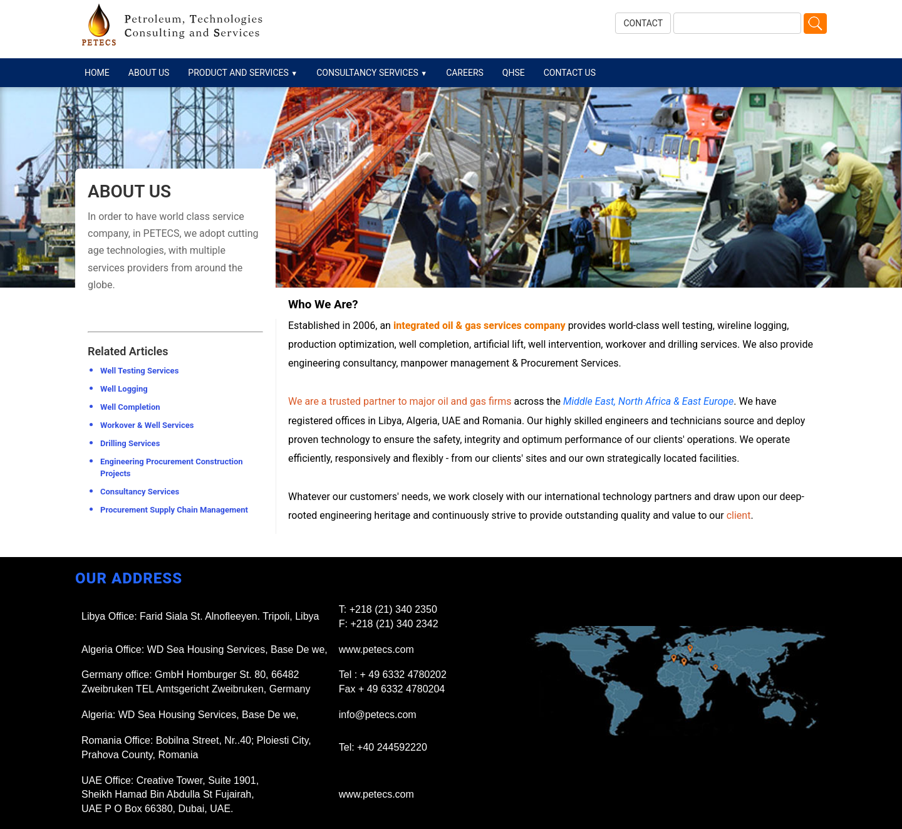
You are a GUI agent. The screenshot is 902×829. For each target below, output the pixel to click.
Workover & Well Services (147, 425)
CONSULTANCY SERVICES (371, 73)
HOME (97, 73)
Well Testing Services (139, 370)
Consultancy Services (139, 491)
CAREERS (465, 73)
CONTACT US (570, 73)
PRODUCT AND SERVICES (243, 73)
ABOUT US (149, 73)
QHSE (513, 73)
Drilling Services (130, 443)
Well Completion (130, 407)
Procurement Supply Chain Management (174, 509)
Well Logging (124, 389)
